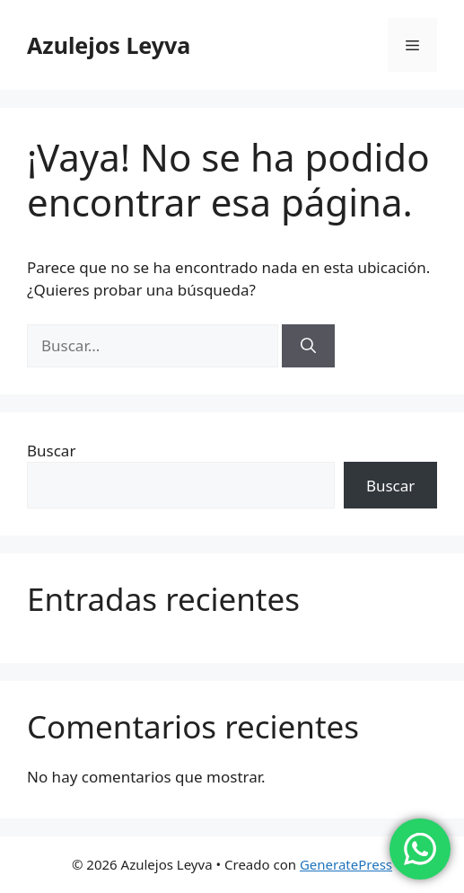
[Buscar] (308, 345)
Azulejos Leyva (108, 45)
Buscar (51, 450)
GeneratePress (346, 864)
